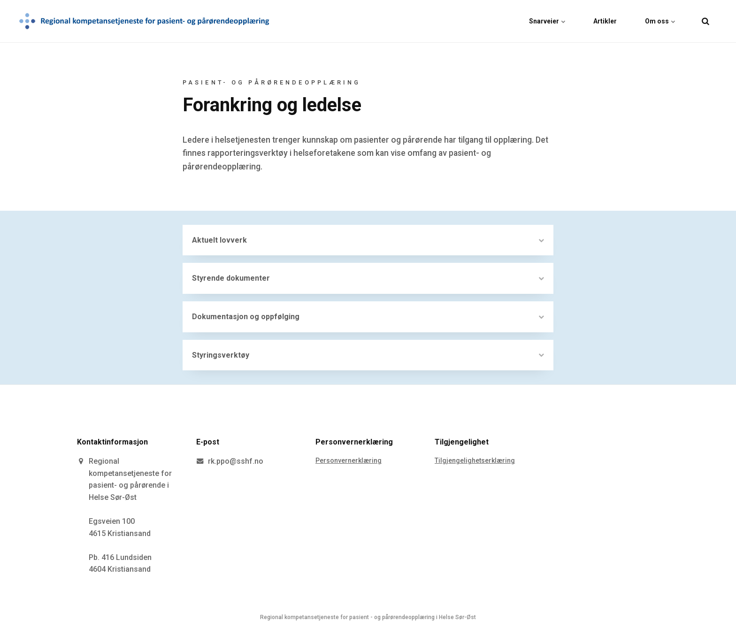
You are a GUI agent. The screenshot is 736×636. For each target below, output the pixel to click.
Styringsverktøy (368, 355)
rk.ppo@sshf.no (235, 461)
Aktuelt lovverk (368, 240)
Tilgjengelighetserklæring (475, 460)
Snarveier (547, 21)
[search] (705, 21)
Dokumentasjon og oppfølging (368, 316)
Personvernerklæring (348, 460)
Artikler (605, 21)
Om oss (660, 21)
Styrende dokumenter (368, 278)
